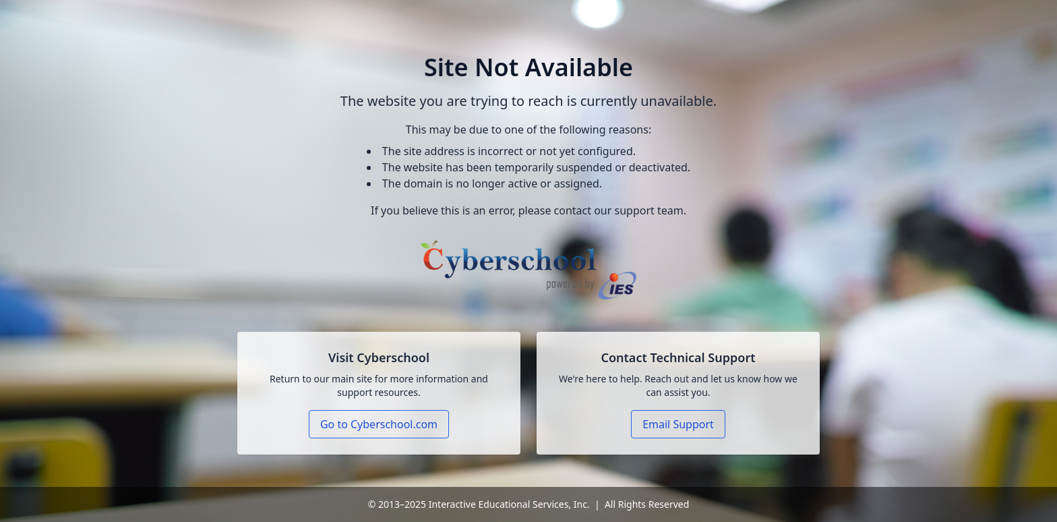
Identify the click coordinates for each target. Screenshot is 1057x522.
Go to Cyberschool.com (378, 424)
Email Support (678, 424)
